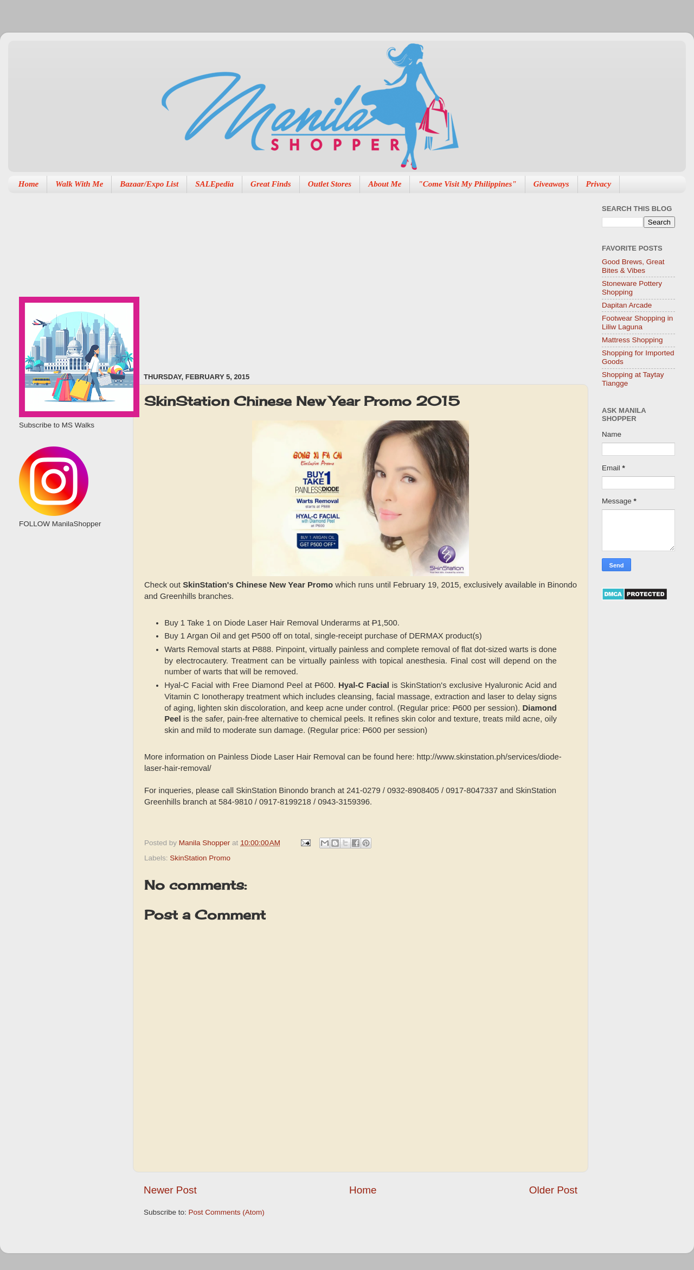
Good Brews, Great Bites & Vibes (633, 266)
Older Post (553, 1190)
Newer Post (170, 1190)
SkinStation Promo (200, 858)
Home (28, 184)
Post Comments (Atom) (227, 1212)
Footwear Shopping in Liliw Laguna (637, 322)
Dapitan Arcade (627, 305)
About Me (384, 184)
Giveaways (551, 184)
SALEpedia (214, 184)
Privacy (599, 184)
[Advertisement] (280, 277)
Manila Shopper (205, 843)
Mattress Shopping (632, 340)
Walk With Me (79, 184)
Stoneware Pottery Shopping (632, 287)
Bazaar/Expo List (149, 184)
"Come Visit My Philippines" (467, 184)
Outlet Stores (329, 184)
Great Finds (270, 184)
